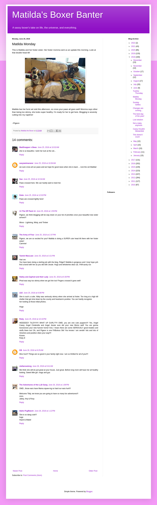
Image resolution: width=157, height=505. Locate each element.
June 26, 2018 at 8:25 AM (33, 350)
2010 (133, 185)
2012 (133, 178)
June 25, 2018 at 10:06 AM (45, 163)
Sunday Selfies (137, 103)
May (135, 141)
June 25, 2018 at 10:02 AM (48, 147)
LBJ (21, 293)
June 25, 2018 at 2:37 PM (45, 235)
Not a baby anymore (137, 124)
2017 (133, 160)
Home (55, 471)
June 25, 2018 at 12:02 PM (35, 195)
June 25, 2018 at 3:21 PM (44, 256)
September (137, 75)
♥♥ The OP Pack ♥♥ (27, 211)
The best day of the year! (138, 115)
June (135, 88)
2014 (133, 171)
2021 (133, 46)
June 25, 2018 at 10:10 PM (35, 319)
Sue (21, 179)
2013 (133, 174)
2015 (133, 167)
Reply (21, 155)
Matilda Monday (137, 98)
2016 (133, 163)
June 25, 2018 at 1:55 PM (47, 211)
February (137, 152)
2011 (133, 181)
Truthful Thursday (138, 92)
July (135, 84)
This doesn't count (138, 136)
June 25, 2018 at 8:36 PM (34, 293)
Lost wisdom (138, 120)
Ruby (21, 319)
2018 (133, 57)
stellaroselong (25, 366)
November (137, 66)
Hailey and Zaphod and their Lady (33, 277)
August (136, 81)
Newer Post (17, 471)
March (136, 148)
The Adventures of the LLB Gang (33, 385)
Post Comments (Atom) (32, 475)
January (136, 155)
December (137, 60)
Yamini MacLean (26, 256)
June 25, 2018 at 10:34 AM (34, 179)
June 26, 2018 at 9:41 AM (42, 366)
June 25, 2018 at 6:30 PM (59, 277)
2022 (133, 43)
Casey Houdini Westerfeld (139, 130)
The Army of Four (26, 235)
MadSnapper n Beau (28, 147)
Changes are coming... (138, 109)
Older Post (93, 471)
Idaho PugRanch (26, 411)
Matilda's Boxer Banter (57, 15)
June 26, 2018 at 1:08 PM (58, 385)
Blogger (89, 491)
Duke (21, 195)
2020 (133, 50)
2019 (133, 53)
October (136, 71)
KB (20, 350)
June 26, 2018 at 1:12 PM (45, 411)
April (135, 145)
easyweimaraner (26, 163)
